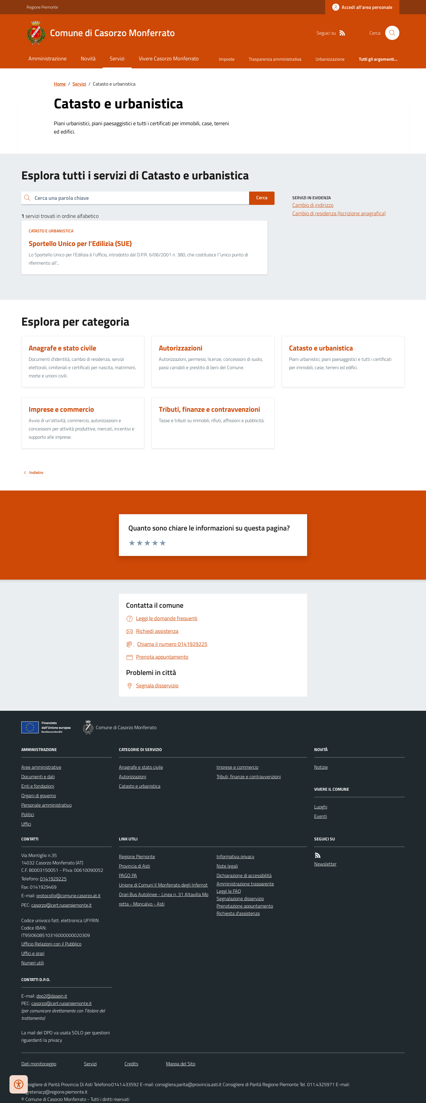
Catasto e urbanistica (51, 231)
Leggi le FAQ (229, 891)
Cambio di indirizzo (312, 205)
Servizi (117, 58)
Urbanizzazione (330, 59)
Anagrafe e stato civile (141, 767)
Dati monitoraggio (38, 1063)
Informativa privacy (235, 856)
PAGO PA (128, 875)
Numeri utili (32, 962)
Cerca (261, 197)
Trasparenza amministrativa (275, 59)
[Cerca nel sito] (389, 33)
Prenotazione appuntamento (245, 905)
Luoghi (320, 806)
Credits (131, 1063)
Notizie (321, 767)
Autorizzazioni (132, 776)
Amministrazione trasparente (245, 883)
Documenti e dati (38, 776)
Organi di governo (38, 795)
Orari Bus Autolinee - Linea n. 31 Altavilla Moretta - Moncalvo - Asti (163, 899)
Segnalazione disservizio (240, 898)
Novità (88, 58)
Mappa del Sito (180, 1063)
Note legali (227, 865)
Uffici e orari (32, 953)
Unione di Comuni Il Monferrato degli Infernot (163, 884)
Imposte (227, 59)
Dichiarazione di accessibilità (244, 875)
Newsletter (325, 863)
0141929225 (53, 878)
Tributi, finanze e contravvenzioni (249, 776)
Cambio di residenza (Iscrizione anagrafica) (339, 213)
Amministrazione (47, 58)
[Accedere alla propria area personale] (362, 7)
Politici (27, 814)
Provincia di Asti (134, 865)
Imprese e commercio (237, 767)
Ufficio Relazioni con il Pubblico (51, 943)
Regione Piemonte (42, 7)
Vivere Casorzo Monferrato (169, 58)
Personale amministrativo (46, 804)
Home (60, 83)
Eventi (320, 816)
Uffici (26, 823)
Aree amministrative (41, 767)
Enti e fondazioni (37, 786)
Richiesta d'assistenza (238, 913)
